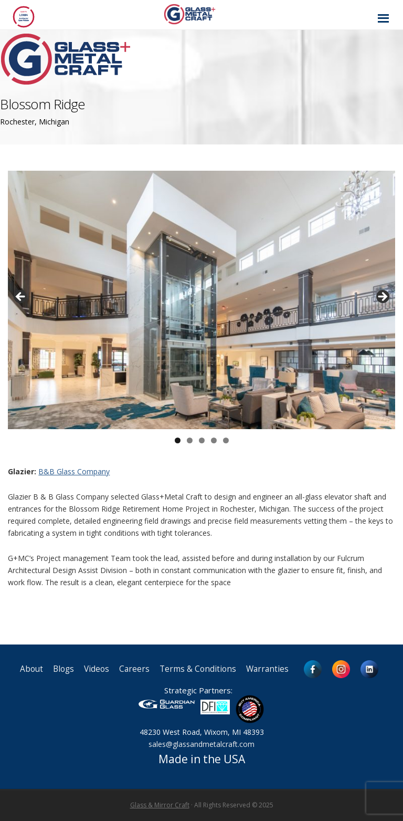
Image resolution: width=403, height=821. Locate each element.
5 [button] (226, 440)
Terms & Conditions (198, 668)
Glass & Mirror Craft (159, 805)
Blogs (63, 668)
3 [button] (202, 440)
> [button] (382, 297)
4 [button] (214, 440)
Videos (96, 668)
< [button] (21, 297)
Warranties (267, 668)
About (31, 668)
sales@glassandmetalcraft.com (201, 744)
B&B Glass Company (74, 471)
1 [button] (178, 440)
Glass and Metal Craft (200, 14)
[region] (201, 300)
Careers (134, 668)
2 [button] (190, 440)
